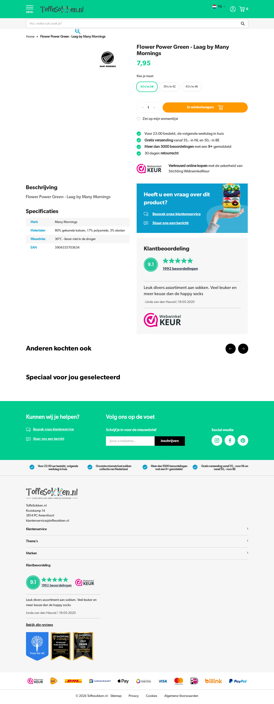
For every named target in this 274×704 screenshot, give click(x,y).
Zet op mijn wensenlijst (161, 119)
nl (218, 6)
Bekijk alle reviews (39, 627)
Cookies (151, 698)
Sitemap (116, 698)
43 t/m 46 (192, 87)
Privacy (134, 698)
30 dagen (161, 154)
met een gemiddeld (187, 147)
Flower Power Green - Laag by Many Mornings (72, 37)
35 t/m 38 (147, 87)
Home (30, 37)
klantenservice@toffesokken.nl (47, 522)
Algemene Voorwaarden (181, 698)
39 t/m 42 (169, 87)
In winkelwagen (205, 108)
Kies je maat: (145, 76)
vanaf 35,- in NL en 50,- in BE (182, 141)
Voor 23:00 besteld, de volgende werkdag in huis (184, 134)
